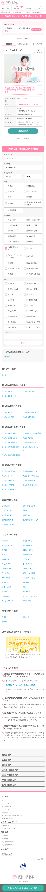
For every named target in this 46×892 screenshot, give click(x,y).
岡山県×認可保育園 (9, 433)
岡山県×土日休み (8, 480)
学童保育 (28, 242)
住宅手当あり (30, 283)
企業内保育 (29, 236)
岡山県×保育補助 (29, 417)
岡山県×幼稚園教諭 (29, 412)
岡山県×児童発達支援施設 (11, 455)
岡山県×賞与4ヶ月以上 (31, 471)
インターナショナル (30, 596)
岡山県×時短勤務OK (9, 490)
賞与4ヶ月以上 (11, 289)
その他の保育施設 (32, 274)
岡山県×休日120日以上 (31, 476)
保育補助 (9, 203)
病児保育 (28, 256)
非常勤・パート (7, 622)
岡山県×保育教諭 (8, 417)
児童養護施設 (30, 263)
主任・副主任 (30, 191)
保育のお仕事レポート (9, 828)
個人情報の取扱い (8, 845)
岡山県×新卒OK (7, 476)
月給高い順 (23, 44)
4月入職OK (10, 311)
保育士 (9, 186)
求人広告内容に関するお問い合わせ (13, 815)
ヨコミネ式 (27, 601)
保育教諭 (9, 191)
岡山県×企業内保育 (29, 442)
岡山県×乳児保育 (8, 485)
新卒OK (9, 294)
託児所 (28, 248)
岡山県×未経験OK (29, 480)
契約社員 (26, 617)
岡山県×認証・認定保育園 (32, 433)
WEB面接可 (10, 327)
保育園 (9, 274)
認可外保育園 (30, 231)
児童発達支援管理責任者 (32, 203)
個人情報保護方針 (8, 842)
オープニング (30, 311)
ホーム (4, 800)
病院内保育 (10, 236)
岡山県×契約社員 (29, 391)
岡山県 (28, 12)
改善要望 (5, 812)
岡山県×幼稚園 (28, 438)
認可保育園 (10, 220)
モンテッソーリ (7, 601)
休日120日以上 (31, 294)
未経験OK (10, 305)
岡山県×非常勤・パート (10, 396)
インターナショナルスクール (13, 256)
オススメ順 (37, 44)
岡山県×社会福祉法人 (30, 485)
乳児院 (9, 263)
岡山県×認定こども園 (9, 438)
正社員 (4, 617)
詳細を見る (23, 131)
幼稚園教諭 (29, 186)
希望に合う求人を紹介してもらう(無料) (23, 888)
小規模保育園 (30, 300)
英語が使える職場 (32, 322)
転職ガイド (5, 825)
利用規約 (5, 839)
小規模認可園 (11, 225)
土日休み (9, 300)
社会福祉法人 (11, 316)
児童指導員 (10, 210)
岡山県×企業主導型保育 (10, 447)
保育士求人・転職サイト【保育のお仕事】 (12, 12)
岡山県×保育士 (7, 412)
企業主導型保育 (12, 242)
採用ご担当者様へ (8, 818)
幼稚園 (9, 231)
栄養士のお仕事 (12, 855)
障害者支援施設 (31, 268)
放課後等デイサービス (13, 248)
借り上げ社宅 (30, 289)
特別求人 (9, 283)
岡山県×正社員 (7, 391)
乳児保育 (28, 305)
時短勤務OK (30, 316)
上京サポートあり (32, 327)
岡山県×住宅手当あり (9, 471)
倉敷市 (7, 357)
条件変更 (36, 30)
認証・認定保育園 (32, 220)
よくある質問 (6, 806)
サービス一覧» (39, 859)
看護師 (28, 197)
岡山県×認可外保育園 (9, 442)
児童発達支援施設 (13, 268)
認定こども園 (30, 225)
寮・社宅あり (11, 322)
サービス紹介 (6, 803)
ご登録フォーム (7, 809)
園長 (8, 197)
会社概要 (5, 836)
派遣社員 (5, 582)
